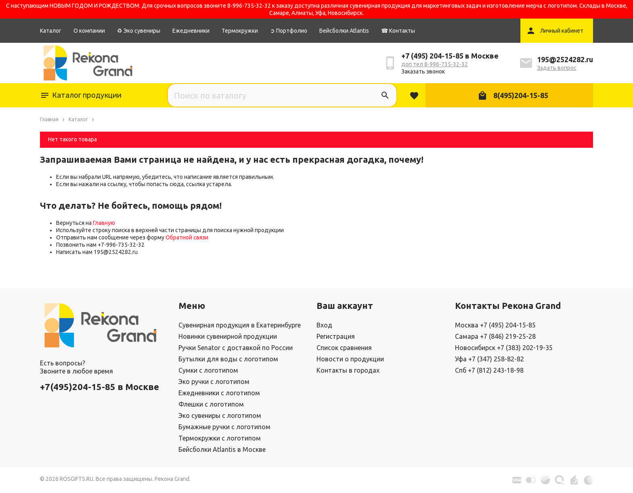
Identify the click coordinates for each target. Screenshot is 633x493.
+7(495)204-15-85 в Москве (99, 387)
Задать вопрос (556, 68)
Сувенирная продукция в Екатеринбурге (239, 325)
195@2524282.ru (565, 59)
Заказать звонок (423, 71)
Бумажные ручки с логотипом (224, 426)
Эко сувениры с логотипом (219, 415)
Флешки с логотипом (211, 404)
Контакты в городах (347, 370)
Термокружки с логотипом (219, 438)
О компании (89, 30)
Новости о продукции (350, 359)
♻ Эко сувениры (138, 30)
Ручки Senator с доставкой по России (235, 347)
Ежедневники (191, 30)
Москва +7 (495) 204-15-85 (495, 325)
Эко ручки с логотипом (213, 381)
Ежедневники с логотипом (219, 392)
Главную (104, 223)
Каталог (50, 30)
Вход (324, 325)
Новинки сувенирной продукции (227, 336)
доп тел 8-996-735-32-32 (434, 64)
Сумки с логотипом (208, 370)
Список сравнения (344, 347)
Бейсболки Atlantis (344, 30)
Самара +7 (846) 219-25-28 (495, 336)
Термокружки (240, 30)
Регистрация (335, 336)
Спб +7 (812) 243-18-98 (489, 370)
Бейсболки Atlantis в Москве (222, 449)
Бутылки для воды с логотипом (228, 359)
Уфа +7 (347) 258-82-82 (489, 359)
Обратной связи (187, 237)
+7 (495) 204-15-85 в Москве (450, 56)
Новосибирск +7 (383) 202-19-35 (504, 347)
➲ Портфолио (288, 30)
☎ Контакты (398, 30)
